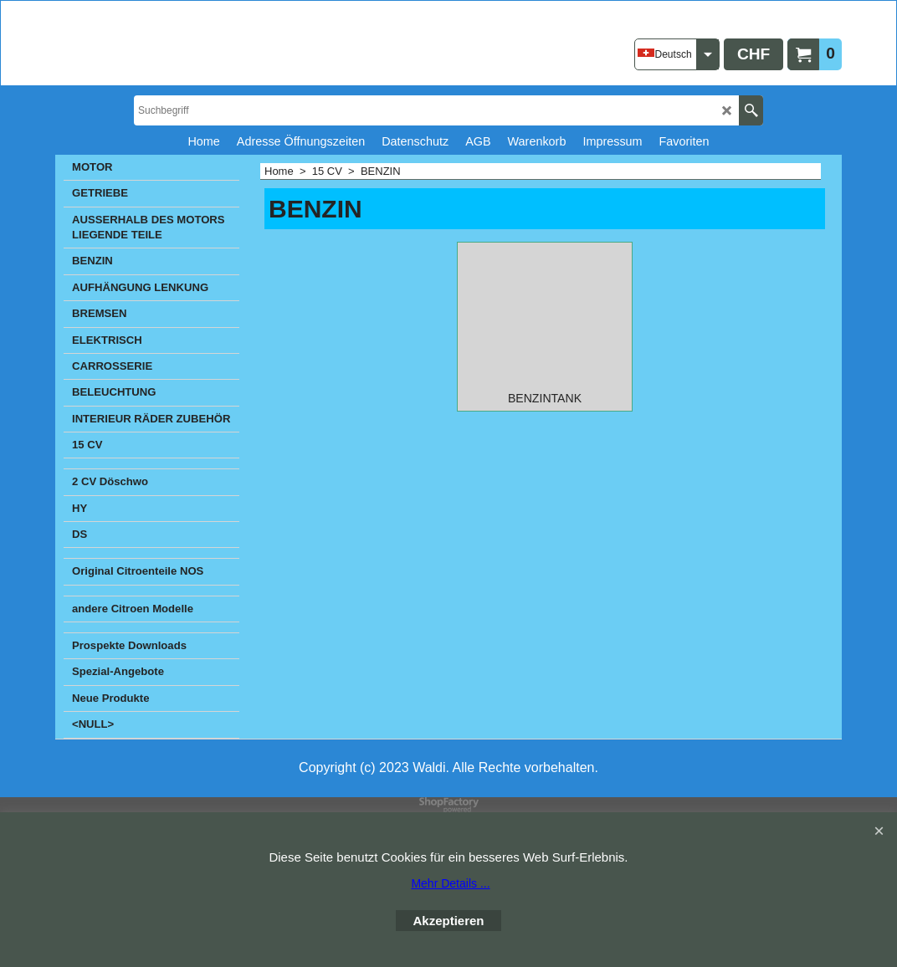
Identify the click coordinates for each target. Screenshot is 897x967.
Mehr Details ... (450, 883)
